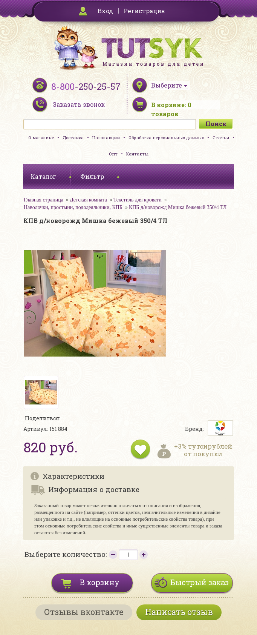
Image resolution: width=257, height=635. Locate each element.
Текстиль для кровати (137, 200)
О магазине (41, 137)
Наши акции (106, 137)
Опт (113, 154)
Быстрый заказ (199, 582)
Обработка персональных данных (166, 137)
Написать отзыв (179, 611)
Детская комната (88, 200)
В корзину (99, 582)
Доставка (73, 137)
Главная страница (43, 200)
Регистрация (144, 11)
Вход (105, 11)
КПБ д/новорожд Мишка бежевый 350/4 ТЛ (178, 207)
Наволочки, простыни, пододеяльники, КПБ (73, 207)
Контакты (137, 154)
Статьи (221, 137)
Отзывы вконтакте (84, 611)
